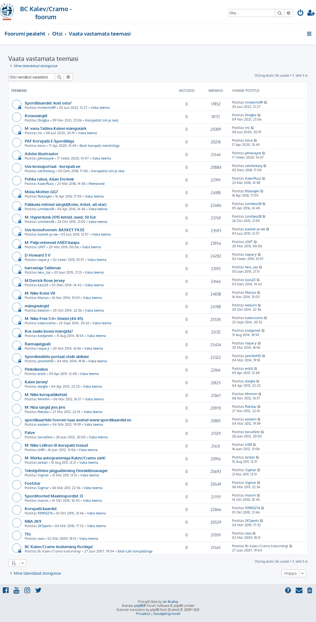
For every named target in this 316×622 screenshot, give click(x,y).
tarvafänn (45, 437)
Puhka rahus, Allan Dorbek (49, 178)
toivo (41, 145)
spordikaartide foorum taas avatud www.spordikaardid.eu (78, 419)
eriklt (42, 374)
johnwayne (46, 158)
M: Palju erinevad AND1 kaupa (52, 242)
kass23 (43, 285)
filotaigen (45, 196)
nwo (41, 538)
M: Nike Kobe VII (40, 293)
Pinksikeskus (36, 369)
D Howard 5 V (37, 255)
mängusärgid (37, 305)
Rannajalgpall (38, 343)
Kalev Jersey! (36, 381)
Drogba (43, 120)
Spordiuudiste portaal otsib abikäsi (57, 356)
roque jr (43, 260)
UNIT (41, 247)
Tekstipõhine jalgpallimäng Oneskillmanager (66, 470)
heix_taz (44, 272)
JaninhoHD (46, 361)
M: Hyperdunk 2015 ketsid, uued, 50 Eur (60, 216)
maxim (43, 500)
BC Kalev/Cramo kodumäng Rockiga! (59, 546)
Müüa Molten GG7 (41, 191)
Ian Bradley (170, 601)
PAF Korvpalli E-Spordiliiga (49, 140)
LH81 (41, 450)
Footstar (32, 483)
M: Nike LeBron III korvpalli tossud (56, 445)
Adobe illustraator (41, 153)
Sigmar (43, 475)
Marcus (43, 298)
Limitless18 (46, 209)
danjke (43, 386)
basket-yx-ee (48, 234)
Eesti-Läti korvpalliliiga (135, 551)
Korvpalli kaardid (40, 508)
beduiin (43, 310)
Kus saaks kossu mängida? (49, 331)
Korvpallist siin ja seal (101, 120)
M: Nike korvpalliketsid (46, 394)
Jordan (43, 462)
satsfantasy (46, 171)
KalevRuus (46, 183)
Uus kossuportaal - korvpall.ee (52, 166)
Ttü (28, 533)
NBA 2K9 (33, 521)
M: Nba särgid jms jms (45, 407)
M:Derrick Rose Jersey (45, 280)
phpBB (138, 605)
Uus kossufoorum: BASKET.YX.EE (55, 229)
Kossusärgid (36, 115)
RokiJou (43, 412)
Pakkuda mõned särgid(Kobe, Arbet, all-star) (65, 204)
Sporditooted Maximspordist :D (54, 495)
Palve (30, 432)
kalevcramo (47, 323)
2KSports (45, 526)
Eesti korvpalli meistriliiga (99, 145)
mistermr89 (47, 107)
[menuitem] (300, 13)
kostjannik (45, 336)
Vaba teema (100, 107)
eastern (43, 424)
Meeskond (97, 183)
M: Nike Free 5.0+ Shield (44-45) (54, 318)
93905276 (45, 513)
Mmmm (44, 399)
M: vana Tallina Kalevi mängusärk (55, 128)
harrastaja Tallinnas (43, 267)
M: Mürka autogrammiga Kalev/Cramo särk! (65, 457)
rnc (40, 133)
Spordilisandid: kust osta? (48, 102)
